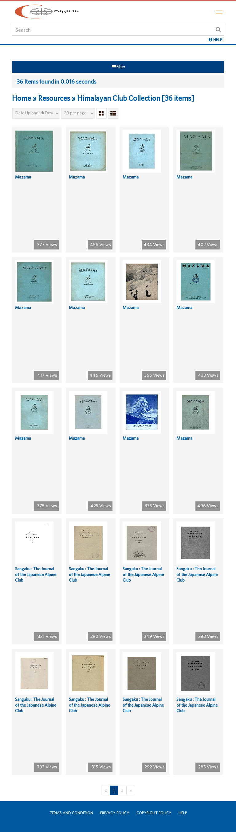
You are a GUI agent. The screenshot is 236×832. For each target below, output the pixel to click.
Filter (118, 66)
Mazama (23, 177)
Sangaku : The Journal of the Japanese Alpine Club (35, 574)
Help (183, 812)
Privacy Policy (114, 812)
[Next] (130, 790)
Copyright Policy (153, 812)
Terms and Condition (71, 812)
